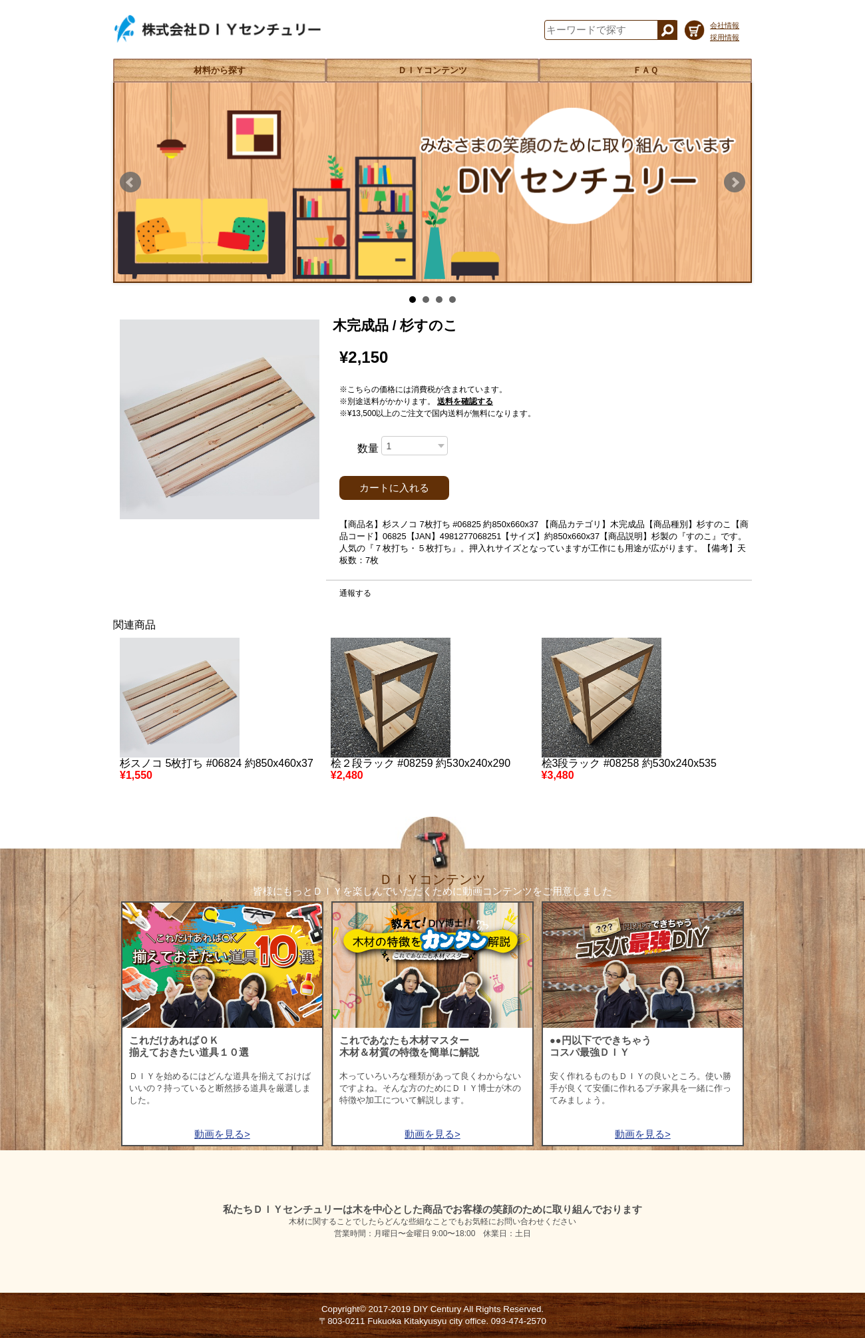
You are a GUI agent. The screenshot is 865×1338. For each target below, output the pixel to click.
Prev (130, 182)
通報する (355, 593)
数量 (368, 448)
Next (734, 182)
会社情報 (724, 25)
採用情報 (724, 37)
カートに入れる (394, 488)
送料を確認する (465, 401)
